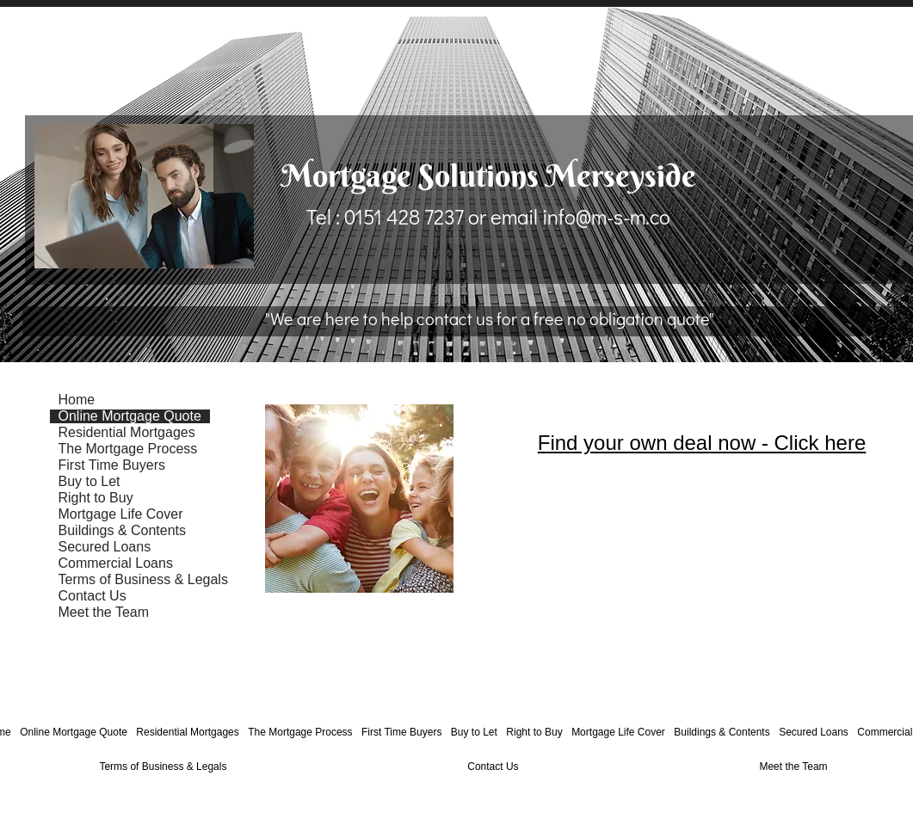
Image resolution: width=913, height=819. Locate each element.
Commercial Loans (116, 563)
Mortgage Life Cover (121, 514)
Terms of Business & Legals (143, 580)
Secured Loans (105, 547)
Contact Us (92, 596)
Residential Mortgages (127, 433)
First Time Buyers (112, 465)
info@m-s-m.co (606, 216)
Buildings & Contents (123, 531)
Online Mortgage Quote (130, 416)
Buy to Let (89, 482)
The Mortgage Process (128, 449)
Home (77, 400)
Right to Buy (96, 498)
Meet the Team (104, 612)
